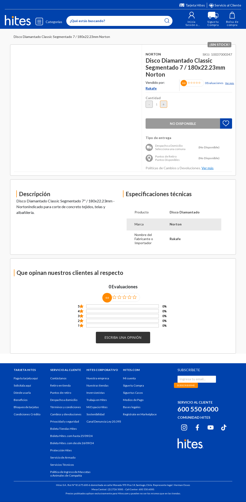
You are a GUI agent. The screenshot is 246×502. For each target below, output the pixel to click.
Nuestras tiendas (97, 385)
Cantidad (153, 98)
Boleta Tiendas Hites (63, 428)
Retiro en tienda (60, 385)
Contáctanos (58, 378)
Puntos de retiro (60, 392)
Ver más (229, 83)
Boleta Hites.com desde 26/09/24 (72, 443)
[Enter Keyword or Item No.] (119, 21)
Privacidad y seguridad (64, 421)
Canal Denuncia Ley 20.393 (103, 421)
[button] (192, 19)
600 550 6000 (198, 409)
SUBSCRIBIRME (186, 385)
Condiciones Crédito (27, 414)
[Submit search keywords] (167, 20)
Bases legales (132, 407)
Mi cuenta (129, 378)
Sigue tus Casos (133, 392)
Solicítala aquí (22, 385)
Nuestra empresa (97, 378)
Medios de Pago (133, 400)
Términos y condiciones (65, 407)
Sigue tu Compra (133, 385)
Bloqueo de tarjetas (26, 407)
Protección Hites (61, 450)
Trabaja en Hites (96, 400)
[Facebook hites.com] (197, 427)
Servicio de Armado (62, 457)
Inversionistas (95, 392)
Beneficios (21, 400)
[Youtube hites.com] (211, 427)
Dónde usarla (22, 392)
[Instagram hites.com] (184, 427)
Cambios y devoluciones (65, 414)
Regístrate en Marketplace (140, 414)
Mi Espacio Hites (97, 407)
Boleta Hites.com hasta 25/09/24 (71, 436)
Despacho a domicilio (63, 400)
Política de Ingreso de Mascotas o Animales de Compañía (70, 473)
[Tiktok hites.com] (224, 427)
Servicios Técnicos (62, 464)
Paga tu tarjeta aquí (26, 378)
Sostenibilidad (95, 414)
